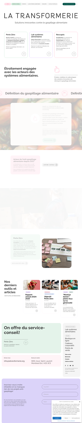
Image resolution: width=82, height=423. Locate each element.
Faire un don (68, 354)
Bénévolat (67, 356)
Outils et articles (69, 361)
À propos (67, 359)
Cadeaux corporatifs (69, 344)
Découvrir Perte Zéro (18, 261)
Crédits (66, 373)
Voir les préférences (76, 418)
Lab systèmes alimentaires (71, 330)
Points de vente (69, 349)
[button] (79, 401)
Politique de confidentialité (62, 420)
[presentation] (50, 409)
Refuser (66, 418)
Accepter (57, 418)
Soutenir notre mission (69, 4)
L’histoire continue (48, 166)
